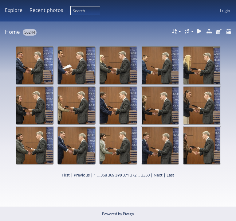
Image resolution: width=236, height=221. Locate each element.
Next (158, 175)
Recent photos (46, 10)
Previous (82, 175)
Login (225, 10)
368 (103, 175)
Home (12, 31)
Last (170, 175)
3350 (145, 175)
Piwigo (128, 213)
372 (133, 175)
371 (126, 175)
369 (111, 175)
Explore (13, 10)
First (66, 175)
